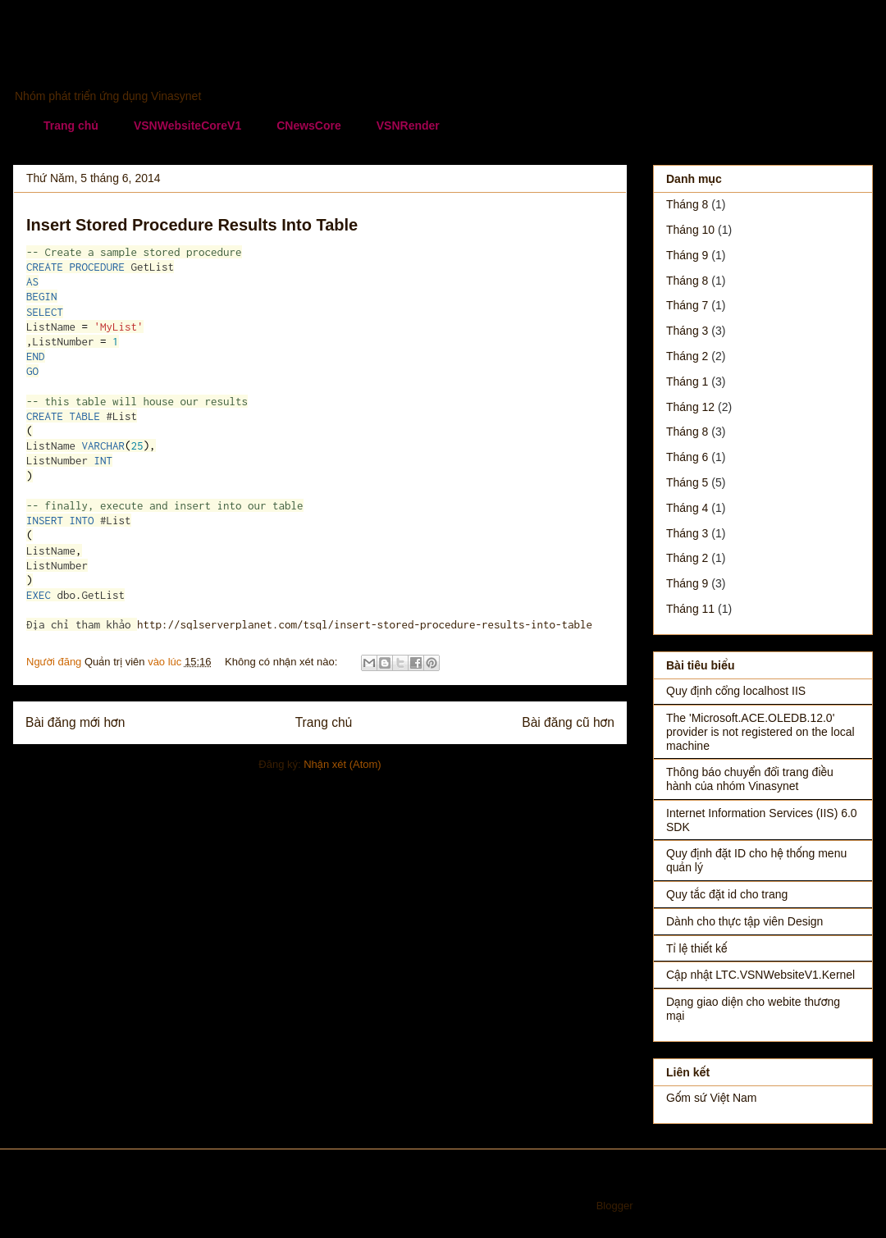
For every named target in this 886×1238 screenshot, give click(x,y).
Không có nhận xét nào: (282, 662)
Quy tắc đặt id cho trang (727, 894)
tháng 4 (687, 507)
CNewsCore (308, 125)
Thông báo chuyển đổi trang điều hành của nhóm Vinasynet (749, 779)
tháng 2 (687, 356)
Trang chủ (70, 125)
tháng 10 (690, 229)
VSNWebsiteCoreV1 (187, 125)
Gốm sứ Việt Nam (711, 1097)
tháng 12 (690, 406)
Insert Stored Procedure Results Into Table (192, 225)
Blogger (614, 1205)
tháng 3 (687, 330)
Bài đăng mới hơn (75, 722)
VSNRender (408, 125)
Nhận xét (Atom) (342, 764)
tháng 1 (687, 381)
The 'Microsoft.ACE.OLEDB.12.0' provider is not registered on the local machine (760, 731)
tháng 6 (687, 457)
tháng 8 (687, 204)
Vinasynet (78, 61)
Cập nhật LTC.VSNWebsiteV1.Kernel (760, 974)
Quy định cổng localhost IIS (736, 690)
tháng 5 (687, 482)
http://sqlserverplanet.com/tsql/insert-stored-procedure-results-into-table (364, 624)
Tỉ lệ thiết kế (697, 948)
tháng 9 (687, 255)
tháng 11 (690, 608)
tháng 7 (687, 305)
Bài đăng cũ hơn (568, 722)
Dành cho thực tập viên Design (744, 921)
